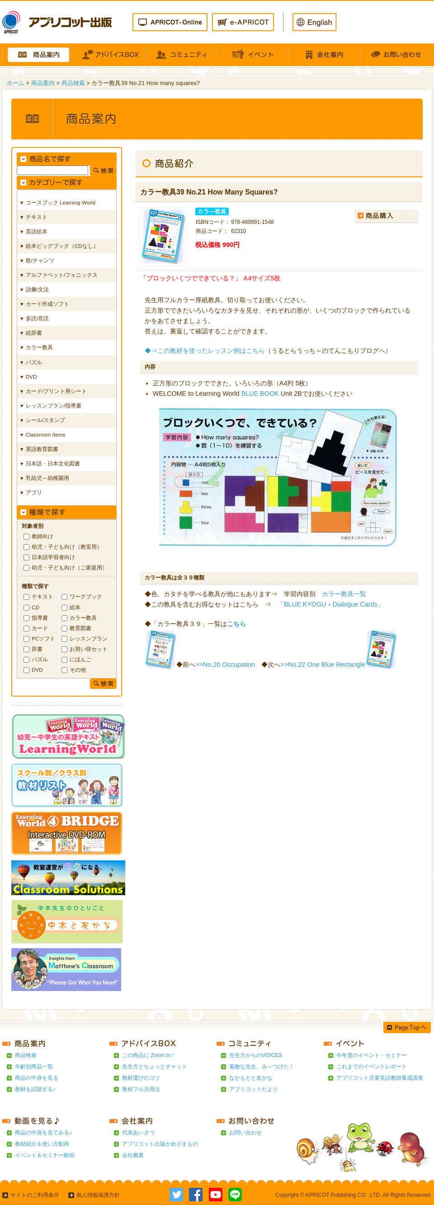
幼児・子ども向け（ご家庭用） (70, 567)
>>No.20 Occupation (225, 664)
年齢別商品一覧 (34, 1066)
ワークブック (86, 596)
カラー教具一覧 (344, 594)
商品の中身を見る (36, 1078)
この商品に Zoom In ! (148, 1055)
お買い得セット (89, 649)
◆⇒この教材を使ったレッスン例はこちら (205, 350)
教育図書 (80, 628)
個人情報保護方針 (98, 1195)
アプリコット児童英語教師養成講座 (379, 1078)
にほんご (80, 659)
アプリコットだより (253, 1089)
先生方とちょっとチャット (154, 1066)
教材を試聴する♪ (35, 1089)
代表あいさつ (138, 1132)
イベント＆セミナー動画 (45, 1155)
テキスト (42, 596)
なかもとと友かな (251, 1078)
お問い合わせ (245, 1132)
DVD (37, 670)
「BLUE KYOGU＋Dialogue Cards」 (331, 604)
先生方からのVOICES (255, 1055)
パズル (40, 659)
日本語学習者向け (53, 557)
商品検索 (73, 83)
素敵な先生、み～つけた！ (261, 1066)
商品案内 (43, 83)
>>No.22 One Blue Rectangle (322, 664)
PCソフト (43, 638)
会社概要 (133, 1155)
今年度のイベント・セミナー (371, 1055)
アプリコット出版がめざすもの (160, 1144)
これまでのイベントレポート (371, 1066)
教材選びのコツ (141, 1078)
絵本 (75, 607)
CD (35, 607)
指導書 (40, 618)
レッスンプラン (89, 638)
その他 (78, 670)
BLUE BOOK (260, 393)
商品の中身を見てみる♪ (43, 1132)
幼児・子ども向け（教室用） (67, 547)
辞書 (37, 649)
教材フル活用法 (141, 1089)
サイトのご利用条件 (34, 1195)
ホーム (15, 83)
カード (40, 628)
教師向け (42, 536)
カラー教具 (83, 618)
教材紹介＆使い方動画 (42, 1144)
